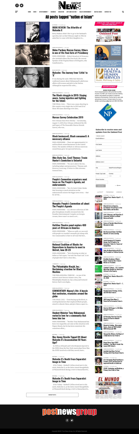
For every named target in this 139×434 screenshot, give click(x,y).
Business (53, 12)
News (34, 12)
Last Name (99, 150)
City (97, 167)
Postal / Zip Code (100, 173)
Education (61, 12)
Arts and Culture (72, 12)
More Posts (52, 395)
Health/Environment (85, 12)
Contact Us (107, 12)
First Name (99, 144)
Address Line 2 (100, 162)
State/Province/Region (115, 167)
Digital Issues (98, 12)
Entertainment (43, 12)
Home (29, 12)
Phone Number (100, 179)
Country (111, 173)
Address (98, 156)
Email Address (100, 138)
